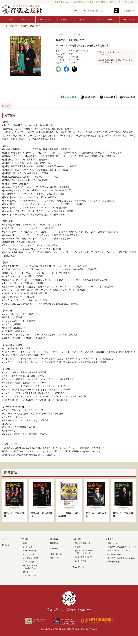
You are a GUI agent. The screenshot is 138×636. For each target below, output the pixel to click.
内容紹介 (14, 105)
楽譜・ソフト (27, 19)
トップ (5, 26)
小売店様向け (101, 2)
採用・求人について (83, 556)
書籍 (10, 19)
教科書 (111, 19)
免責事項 (79, 546)
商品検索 (54, 538)
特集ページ (55, 557)
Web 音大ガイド (114, 561)
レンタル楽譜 (94, 19)
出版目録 (54, 548)
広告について (114, 2)
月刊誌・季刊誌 (43, 19)
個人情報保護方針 (82, 542)
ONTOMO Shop (114, 553)
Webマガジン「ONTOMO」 (119, 550)
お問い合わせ (128, 2)
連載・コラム (56, 553)
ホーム (5, 538)
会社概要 (77, 538)
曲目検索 (54, 542)
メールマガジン (76, 2)
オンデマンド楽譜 (77, 19)
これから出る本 (127, 19)
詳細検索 (128, 11)
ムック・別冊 (60, 19)
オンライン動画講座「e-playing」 (121, 557)
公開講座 (89, 2)
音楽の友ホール (61, 2)
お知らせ (5, 544)
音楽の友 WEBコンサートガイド (121, 546)
